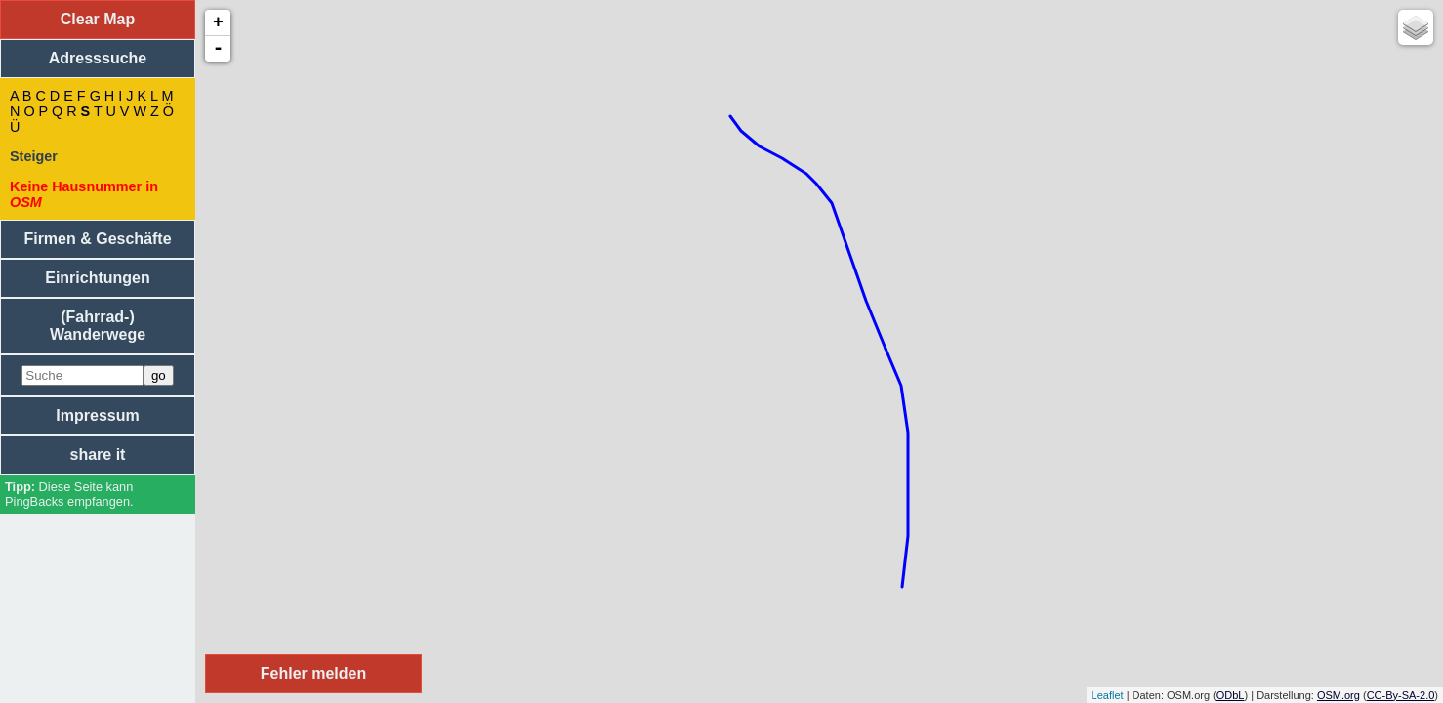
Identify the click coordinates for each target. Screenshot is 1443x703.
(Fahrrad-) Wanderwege (97, 326)
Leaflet (1108, 695)
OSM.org (1338, 695)
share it (98, 454)
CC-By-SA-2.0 (1401, 695)
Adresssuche (98, 58)
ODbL (1230, 695)
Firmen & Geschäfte (97, 238)
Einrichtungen (97, 277)
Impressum (97, 415)
